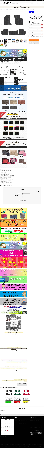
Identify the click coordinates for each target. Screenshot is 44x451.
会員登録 (42, 0)
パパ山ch (17, 379)
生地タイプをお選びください (32, 24)
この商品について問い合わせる (22, 383)
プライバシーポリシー (18, 446)
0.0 (19, 194)
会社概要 (14, 446)
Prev (1, 25)
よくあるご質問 (30, 0)
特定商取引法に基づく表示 (26, 446)
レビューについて (35, 0)
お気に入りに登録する (33, 43)
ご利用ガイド (26, 0)
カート (43, 3)
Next (26, 25)
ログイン (39, 0)
